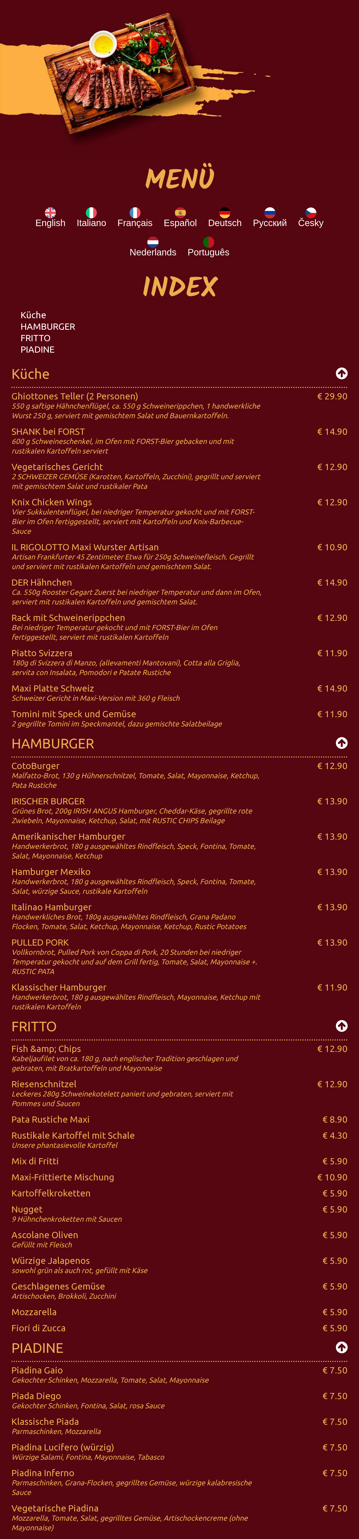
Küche (33, 315)
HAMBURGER (48, 326)
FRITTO (36, 338)
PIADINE (37, 349)
